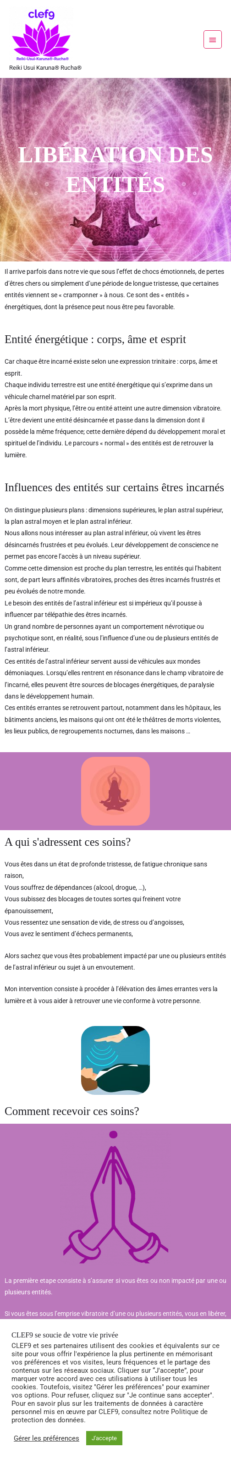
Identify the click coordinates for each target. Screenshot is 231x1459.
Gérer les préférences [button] (46, 1438)
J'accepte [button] (104, 1438)
